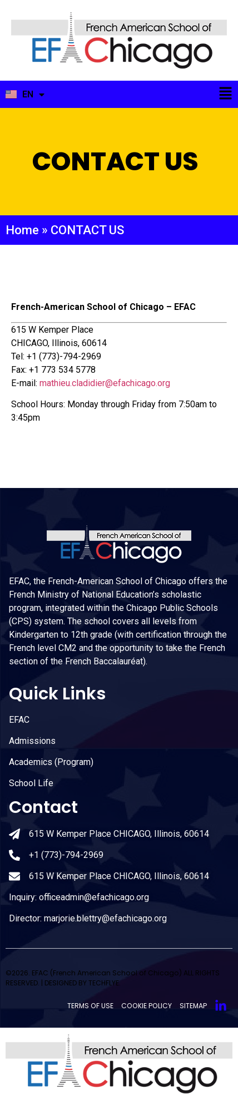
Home (22, 230)
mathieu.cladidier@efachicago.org (104, 383)
